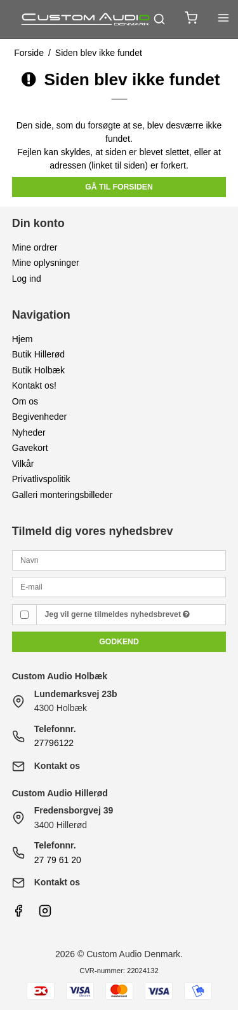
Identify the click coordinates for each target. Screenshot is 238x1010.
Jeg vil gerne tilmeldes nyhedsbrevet (117, 614)
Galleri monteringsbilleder (62, 495)
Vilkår (23, 464)
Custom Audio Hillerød (60, 793)
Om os (25, 401)
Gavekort (30, 448)
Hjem (22, 339)
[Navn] (119, 560)
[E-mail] (119, 586)
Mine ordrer (35, 247)
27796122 (54, 743)
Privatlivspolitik (41, 479)
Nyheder (29, 432)
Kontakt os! (34, 385)
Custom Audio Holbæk (59, 676)
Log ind (26, 278)
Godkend (119, 641)
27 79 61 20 (57, 860)
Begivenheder (39, 417)
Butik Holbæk (38, 370)
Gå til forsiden (119, 187)
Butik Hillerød (38, 354)
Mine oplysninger (45, 263)
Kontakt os (57, 766)
